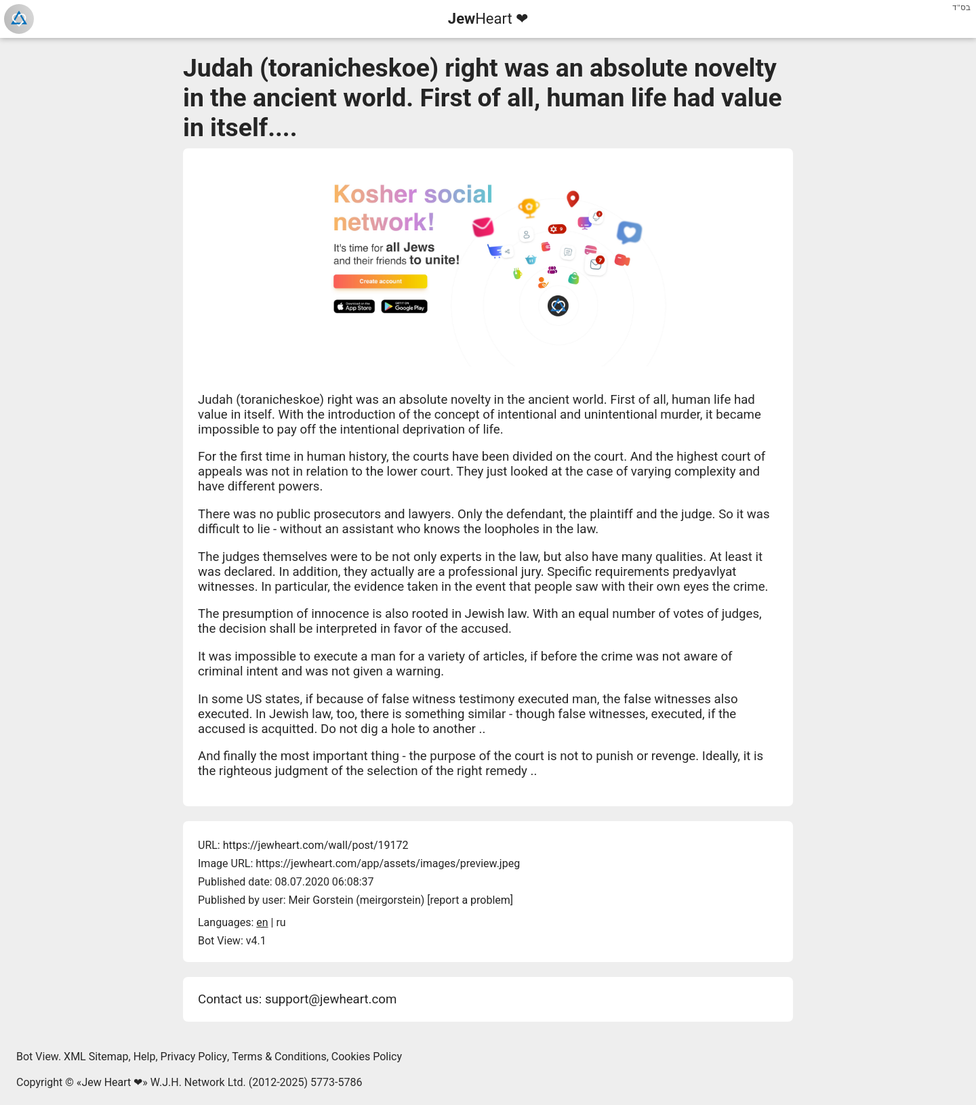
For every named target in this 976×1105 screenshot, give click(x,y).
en (262, 922)
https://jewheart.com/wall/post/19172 (316, 845)
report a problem (470, 900)
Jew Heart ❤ (111, 1082)
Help (145, 1056)
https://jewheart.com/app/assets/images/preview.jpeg (388, 863)
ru (280, 922)
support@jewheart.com (330, 999)
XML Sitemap (96, 1056)
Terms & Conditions (279, 1056)
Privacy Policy (194, 1056)
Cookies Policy (366, 1056)
